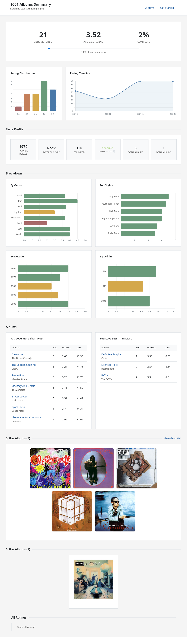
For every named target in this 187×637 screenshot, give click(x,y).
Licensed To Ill (109, 364)
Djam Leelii (18, 407)
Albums (149, 7)
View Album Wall (172, 438)
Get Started (167, 7)
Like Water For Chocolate (26, 417)
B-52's (104, 375)
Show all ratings (26, 627)
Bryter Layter (19, 396)
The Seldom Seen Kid (24, 364)
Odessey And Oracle (23, 386)
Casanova (17, 354)
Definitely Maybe (111, 354)
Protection (18, 375)
